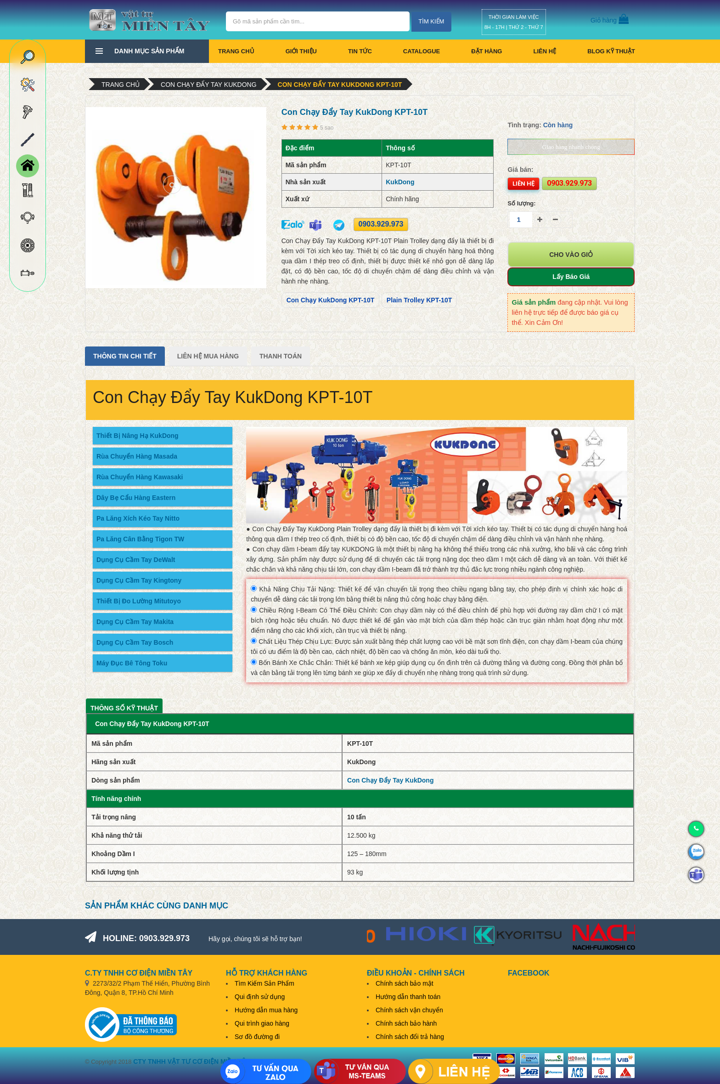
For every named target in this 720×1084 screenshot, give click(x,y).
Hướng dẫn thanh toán (408, 996)
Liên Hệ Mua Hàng (208, 356)
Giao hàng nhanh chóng (571, 146)
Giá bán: (520, 169)
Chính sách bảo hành (406, 1023)
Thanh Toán (280, 356)
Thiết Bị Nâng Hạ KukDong (137, 435)
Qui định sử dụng (260, 996)
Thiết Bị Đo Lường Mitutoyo (138, 601)
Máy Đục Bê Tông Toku (131, 663)
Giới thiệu (301, 51)
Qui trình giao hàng (262, 1023)
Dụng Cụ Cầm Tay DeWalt (135, 559)
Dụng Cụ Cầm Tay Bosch (134, 642)
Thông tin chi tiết (125, 356)
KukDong (400, 182)
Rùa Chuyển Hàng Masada (136, 456)
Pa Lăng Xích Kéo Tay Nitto (138, 518)
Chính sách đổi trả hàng (410, 1036)
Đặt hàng (486, 51)
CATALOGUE (421, 51)
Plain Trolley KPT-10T (419, 300)
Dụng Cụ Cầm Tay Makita (135, 621)
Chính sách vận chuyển (409, 1010)
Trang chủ (236, 51)
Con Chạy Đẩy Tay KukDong (209, 84)
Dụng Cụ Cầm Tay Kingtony (138, 580)
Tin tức (360, 51)
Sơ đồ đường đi (257, 1036)
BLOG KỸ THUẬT (611, 51)
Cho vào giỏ (571, 254)
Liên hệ (544, 51)
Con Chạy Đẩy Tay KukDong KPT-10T (340, 84)
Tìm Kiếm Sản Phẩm (264, 983)
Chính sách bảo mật (404, 983)
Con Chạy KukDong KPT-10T (331, 300)
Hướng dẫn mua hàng (266, 1010)
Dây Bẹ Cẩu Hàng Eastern (135, 497)
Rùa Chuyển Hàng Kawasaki (139, 477)
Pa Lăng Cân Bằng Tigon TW (140, 539)
